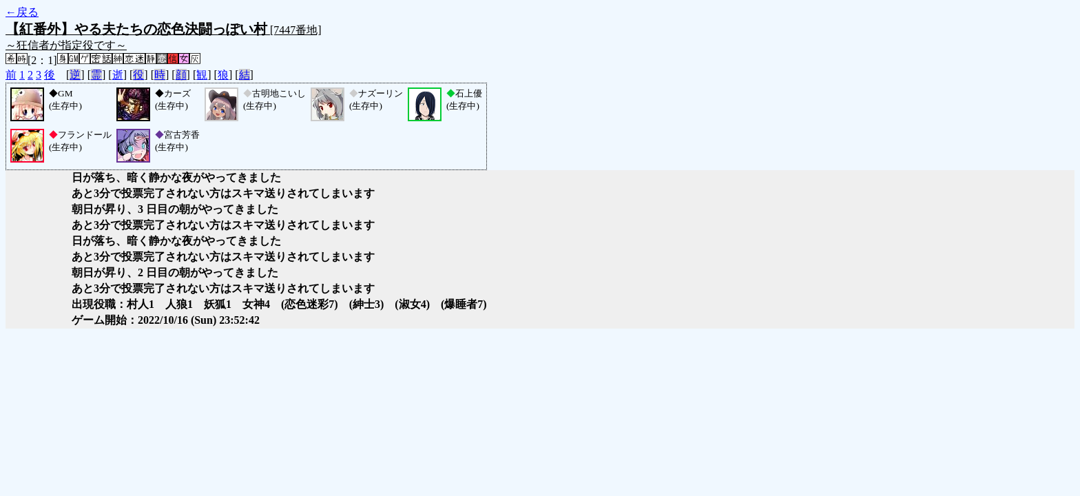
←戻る (22, 12)
